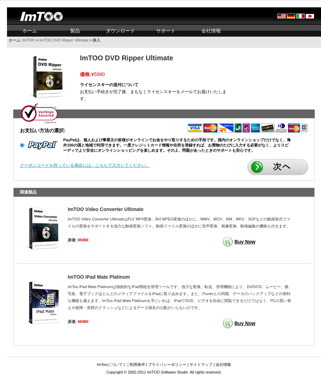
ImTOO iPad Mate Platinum (99, 277)
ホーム (29, 30)
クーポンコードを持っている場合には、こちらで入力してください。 (85, 165)
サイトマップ (200, 364)
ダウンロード (120, 30)
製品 (75, 30)
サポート (166, 30)
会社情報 (211, 30)
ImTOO (28, 40)
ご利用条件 (135, 364)
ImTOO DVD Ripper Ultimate (64, 40)
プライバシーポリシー (167, 364)
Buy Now (244, 241)
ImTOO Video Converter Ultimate (105, 209)
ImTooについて (110, 364)
